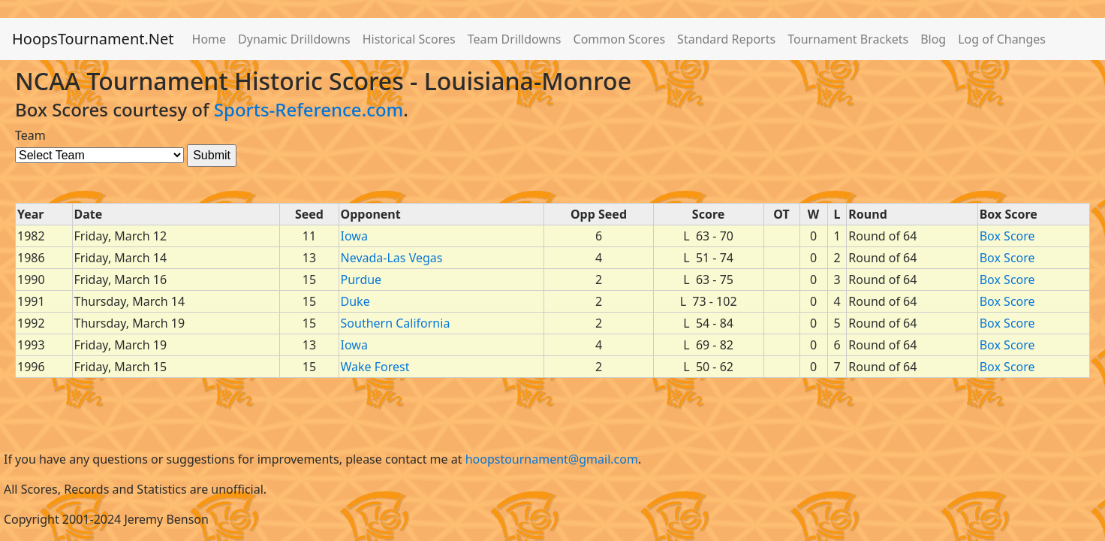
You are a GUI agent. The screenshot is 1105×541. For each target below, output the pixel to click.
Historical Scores (409, 39)
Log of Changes (1002, 39)
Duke (355, 301)
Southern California (395, 323)
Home (209, 39)
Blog (933, 39)
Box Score (1007, 236)
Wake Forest (375, 366)
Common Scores (620, 39)
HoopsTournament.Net (93, 39)
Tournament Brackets (847, 39)
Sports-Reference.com (309, 109)
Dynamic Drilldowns (294, 39)
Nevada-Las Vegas (392, 257)
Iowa (354, 236)
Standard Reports (726, 39)
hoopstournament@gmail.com (551, 459)
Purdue (361, 279)
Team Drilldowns (515, 39)
